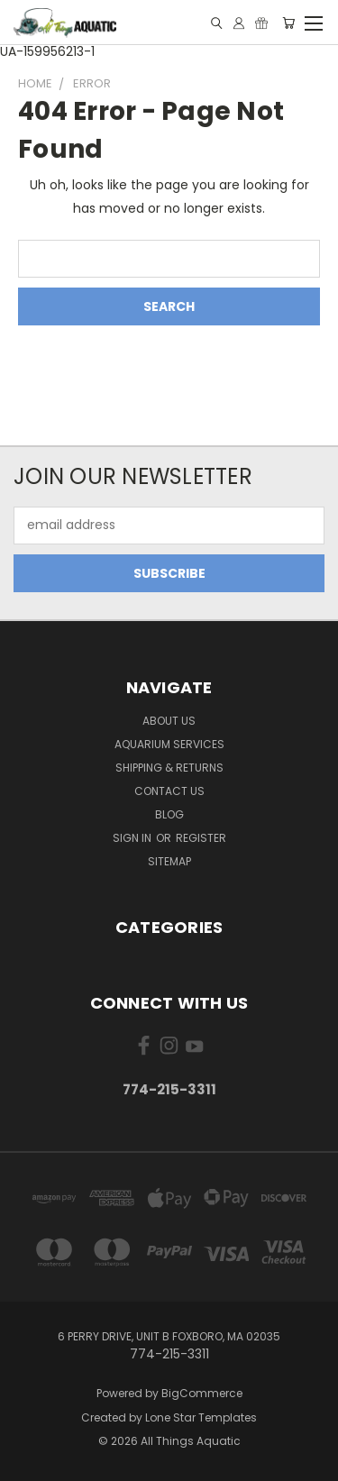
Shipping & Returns (169, 767)
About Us (169, 720)
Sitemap (169, 861)
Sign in (133, 838)
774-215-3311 (169, 1089)
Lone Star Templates (201, 1417)
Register (201, 838)
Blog (169, 814)
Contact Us (169, 791)
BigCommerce (201, 1393)
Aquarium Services (169, 744)
